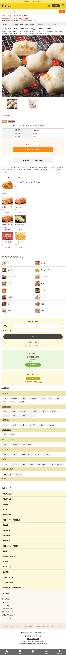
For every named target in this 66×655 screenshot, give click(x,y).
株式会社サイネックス (27, 632)
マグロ (12, 402)
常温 (15, 170)
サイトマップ (60, 626)
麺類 (42, 425)
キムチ (5, 444)
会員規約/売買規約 (40, 626)
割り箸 (5, 464)
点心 (5, 435)
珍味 (23, 425)
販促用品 (18, 474)
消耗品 (4, 459)
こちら (40, 345)
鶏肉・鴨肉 (14, 398)
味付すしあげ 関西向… (7, 208)
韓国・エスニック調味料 (10, 546)
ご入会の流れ (6, 599)
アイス (14, 454)
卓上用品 (5, 561)
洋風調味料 (6, 530)
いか (50, 398)
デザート (20, 16)
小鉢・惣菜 (32, 425)
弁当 (24, 464)
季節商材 (5, 525)
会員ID (5, 326)
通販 (20, 170)
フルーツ (46, 454)
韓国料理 (15, 444)
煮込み (45, 412)
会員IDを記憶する (34, 342)
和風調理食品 (6, 420)
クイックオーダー (7, 618)
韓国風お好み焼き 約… (20, 226)
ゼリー (37, 454)
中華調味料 (6, 541)
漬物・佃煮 (51, 425)
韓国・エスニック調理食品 (11, 520)
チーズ (32, 415)
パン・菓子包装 (8, 582)
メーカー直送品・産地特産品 (12, 587)
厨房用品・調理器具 (9, 556)
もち (18, 167)
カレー (14, 415)
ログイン (55, 5)
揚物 (14, 412)
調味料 (4, 479)
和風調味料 (6, 535)
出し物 (4, 172)
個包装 (24, 167)
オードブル (35, 412)
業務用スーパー (38, 170)
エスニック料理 (27, 444)
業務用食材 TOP (6, 24)
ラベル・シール (8, 577)
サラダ (23, 415)
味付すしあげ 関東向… (7, 226)
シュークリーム (26, 454)
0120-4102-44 (33, 639)
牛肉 (5, 398)
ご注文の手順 (6, 605)
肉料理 (5, 412)
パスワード (7, 330)
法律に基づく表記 (28, 626)
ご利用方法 (5, 602)
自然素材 (5, 393)
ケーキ (5, 454)
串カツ (5, 425)
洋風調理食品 (6, 407)
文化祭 (13, 167)
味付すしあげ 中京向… (20, 208)
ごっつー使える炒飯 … (20, 243)
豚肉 (24, 398)
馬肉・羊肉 (33, 398)
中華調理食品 (6, 430)
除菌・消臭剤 (41, 464)
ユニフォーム (7, 474)
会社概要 (5, 626)
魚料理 (14, 425)
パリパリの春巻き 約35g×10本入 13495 (27, 182)
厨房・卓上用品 (7, 469)
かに (58, 398)
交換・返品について (7, 612)
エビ (43, 398)
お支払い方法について (8, 615)
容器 (31, 464)
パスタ (5, 415)
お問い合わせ (51, 626)
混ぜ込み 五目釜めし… (7, 243)
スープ (53, 412)
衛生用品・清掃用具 (56, 464)
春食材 (26, 16)
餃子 (12, 435)
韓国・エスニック (8, 439)
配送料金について (7, 609)
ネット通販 (27, 170)
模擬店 (60, 170)
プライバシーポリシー (16, 626)
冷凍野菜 (15, 16)
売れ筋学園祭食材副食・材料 (38, 167)
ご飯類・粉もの (24, 24)
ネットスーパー (50, 170)
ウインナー (23, 412)
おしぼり (15, 464)
